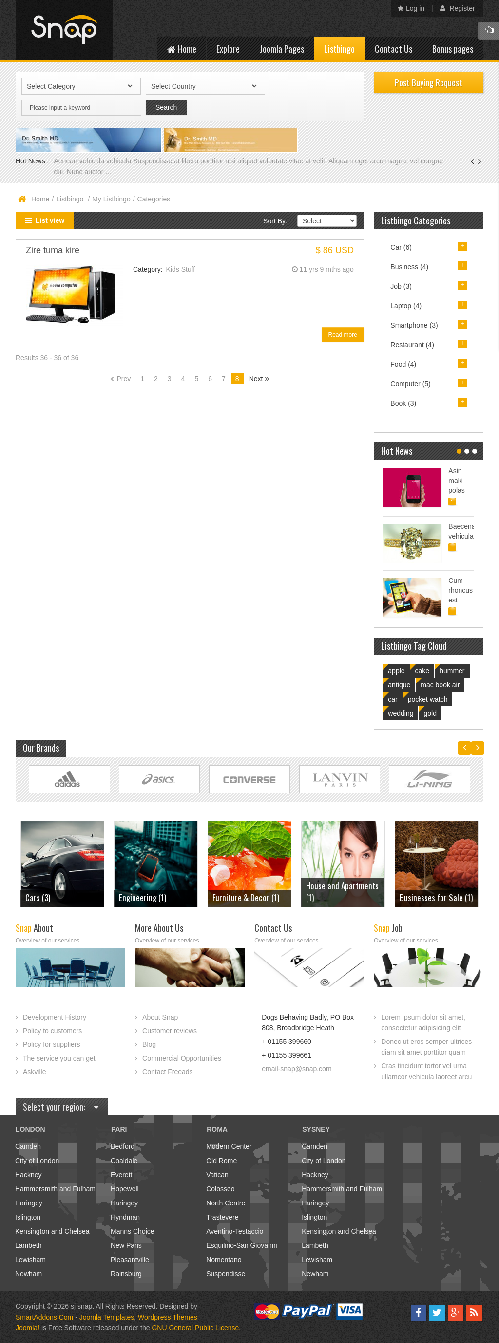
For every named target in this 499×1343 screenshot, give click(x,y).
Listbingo (70, 199)
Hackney (28, 1175)
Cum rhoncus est (460, 590)
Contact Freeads (167, 1072)
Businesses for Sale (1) (436, 897)
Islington (27, 1217)
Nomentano (223, 1259)
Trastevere (222, 1217)
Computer (410, 384)
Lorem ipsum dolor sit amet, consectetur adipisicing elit (423, 1022)
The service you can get (59, 1058)
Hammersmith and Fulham (55, 1189)
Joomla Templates (106, 1317)
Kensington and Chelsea (52, 1231)
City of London (37, 1160)
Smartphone (414, 325)
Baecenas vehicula (461, 531)
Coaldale (124, 1160)
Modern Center (228, 1146)
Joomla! (27, 1328)
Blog (149, 1044)
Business (409, 267)
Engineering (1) (142, 897)
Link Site (69, 779)
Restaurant (412, 345)
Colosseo (220, 1189)
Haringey (28, 1203)
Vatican (217, 1175)
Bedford (122, 1146)
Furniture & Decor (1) (245, 897)
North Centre (225, 1203)
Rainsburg (126, 1274)
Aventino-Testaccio (234, 1231)
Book (403, 403)
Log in (411, 8)
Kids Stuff (180, 269)
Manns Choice (132, 1231)
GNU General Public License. (196, 1328)
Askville (34, 1072)
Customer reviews (169, 1031)
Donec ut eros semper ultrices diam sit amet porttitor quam (426, 1047)
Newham (28, 1274)
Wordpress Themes (167, 1317)
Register (457, 8)
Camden (28, 1146)
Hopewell (125, 1189)
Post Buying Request (428, 82)
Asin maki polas (456, 480)
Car (401, 247)
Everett (121, 1175)
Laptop (406, 306)
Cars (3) (37, 897)
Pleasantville (130, 1259)
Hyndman (125, 1217)
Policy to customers (52, 1031)
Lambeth (28, 1245)
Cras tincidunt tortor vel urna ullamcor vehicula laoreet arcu (426, 1071)
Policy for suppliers (51, 1044)
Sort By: (275, 221)
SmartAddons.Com (44, 1317)
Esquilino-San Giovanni (241, 1245)
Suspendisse (225, 1274)
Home (40, 199)
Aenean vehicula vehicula (93, 161)
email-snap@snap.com (296, 1069)
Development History (54, 1017)
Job (401, 286)
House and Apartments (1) (342, 891)
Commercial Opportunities (181, 1058)
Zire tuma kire (52, 250)
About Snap (160, 1017)
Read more (342, 334)
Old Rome (221, 1160)
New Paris (126, 1245)
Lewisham (30, 1259)
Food (403, 364)
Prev (123, 378)
